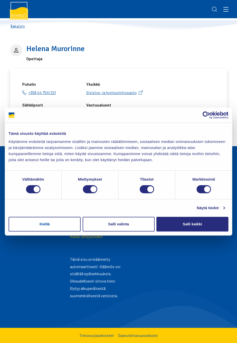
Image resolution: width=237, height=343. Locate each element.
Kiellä (44, 224)
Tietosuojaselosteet (96, 335)
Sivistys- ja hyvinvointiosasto (111, 92)
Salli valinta (118, 224)
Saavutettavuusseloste (138, 335)
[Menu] (226, 9)
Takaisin (17, 26)
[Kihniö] (19, 10)
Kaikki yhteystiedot (86, 236)
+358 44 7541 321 (42, 92)
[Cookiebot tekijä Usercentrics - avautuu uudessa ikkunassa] (206, 115)
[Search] (214, 9)
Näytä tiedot (208, 208)
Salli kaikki (192, 224)
